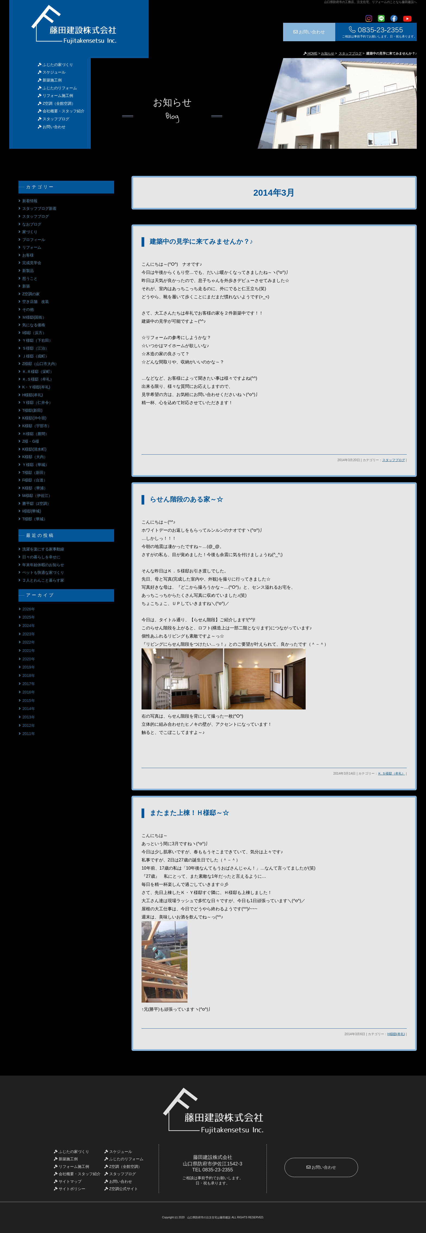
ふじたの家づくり (55, 64)
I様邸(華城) (31, 511)
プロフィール (33, 239)
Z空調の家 (31, 294)
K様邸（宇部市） (37, 426)
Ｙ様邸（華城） (35, 464)
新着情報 (29, 201)
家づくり (29, 232)
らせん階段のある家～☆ (186, 499)
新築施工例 (50, 80)
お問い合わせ (309, 32)
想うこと (29, 278)
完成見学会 (31, 263)
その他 (28, 309)
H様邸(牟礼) (396, 1034)
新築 (26, 286)
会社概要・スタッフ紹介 (61, 111)
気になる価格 (33, 325)
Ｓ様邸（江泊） (35, 348)
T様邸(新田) (32, 410)
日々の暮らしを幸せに (41, 557)
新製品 (28, 270)
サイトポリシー (69, 1189)
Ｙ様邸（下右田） (37, 340)
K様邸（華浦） (35, 488)
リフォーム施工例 (55, 95)
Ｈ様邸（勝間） (35, 434)
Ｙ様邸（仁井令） (37, 402)
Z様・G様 (30, 441)
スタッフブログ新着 (39, 208)
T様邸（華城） (35, 519)
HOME (310, 53)
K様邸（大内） (35, 457)
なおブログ (31, 224)
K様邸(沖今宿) (34, 418)
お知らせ (327, 53)
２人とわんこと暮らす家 (43, 580)
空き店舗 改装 (35, 301)
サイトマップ (68, 1181)
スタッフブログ (350, 53)
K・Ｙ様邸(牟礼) (36, 387)
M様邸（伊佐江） (37, 495)
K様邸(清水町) (34, 449)
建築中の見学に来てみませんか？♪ (201, 241)
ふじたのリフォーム (57, 88)
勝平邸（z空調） (36, 503)
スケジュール (51, 72)
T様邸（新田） (35, 472)
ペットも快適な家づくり (43, 572)
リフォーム (31, 247)
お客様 (28, 255)
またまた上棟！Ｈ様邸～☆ (189, 812)
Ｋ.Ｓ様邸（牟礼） (391, 773)
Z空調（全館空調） (56, 103)
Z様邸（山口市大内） (40, 364)
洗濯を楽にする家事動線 (43, 549)
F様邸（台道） (35, 480)
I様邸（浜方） (34, 333)
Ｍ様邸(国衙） (34, 317)
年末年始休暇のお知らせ (43, 565)
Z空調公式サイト (121, 1189)
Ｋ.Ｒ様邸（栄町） (38, 371)
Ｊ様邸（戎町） (35, 356)
